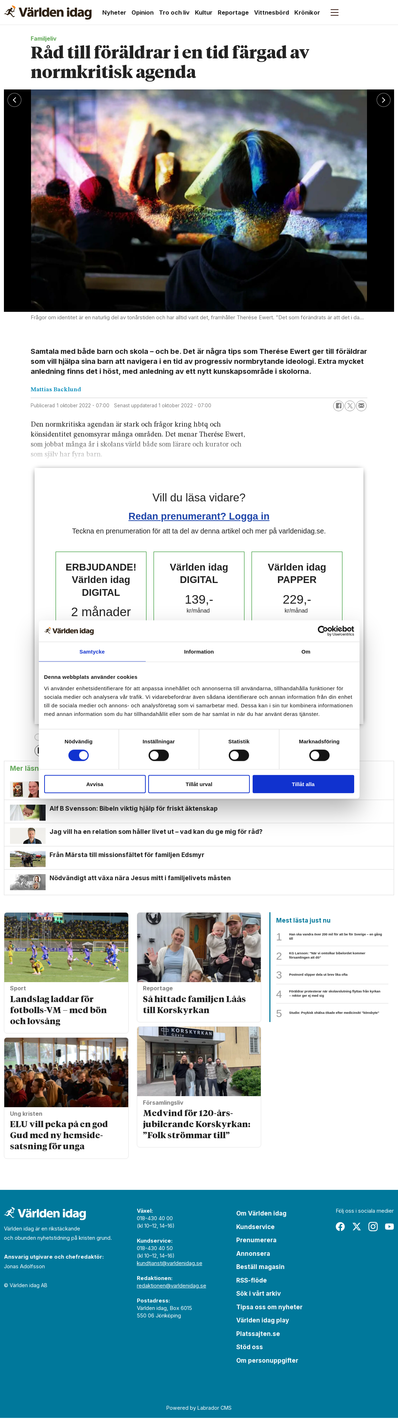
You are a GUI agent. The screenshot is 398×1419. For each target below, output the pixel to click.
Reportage (233, 12)
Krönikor (307, 12)
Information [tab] (199, 652)
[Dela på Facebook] (338, 406)
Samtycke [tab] (92, 652)
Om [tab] (305, 652)
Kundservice (255, 1228)
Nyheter (114, 12)
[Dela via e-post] (361, 406)
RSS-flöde (251, 1281)
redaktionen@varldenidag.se (171, 1286)
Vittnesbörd (271, 12)
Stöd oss (249, 1348)
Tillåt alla (303, 784)
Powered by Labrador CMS (199, 1409)
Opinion (142, 12)
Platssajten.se (258, 1334)
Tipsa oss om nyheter (269, 1308)
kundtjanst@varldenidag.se (169, 1264)
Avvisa (94, 784)
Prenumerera (256, 1241)
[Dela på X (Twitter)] (350, 406)
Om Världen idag (261, 1214)
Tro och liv (174, 12)
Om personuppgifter (267, 1361)
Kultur (203, 12)
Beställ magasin (260, 1267)
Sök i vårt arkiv (258, 1294)
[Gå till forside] (48, 12)
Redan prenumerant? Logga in (199, 516)
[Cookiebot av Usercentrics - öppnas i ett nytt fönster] (323, 631)
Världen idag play (262, 1321)
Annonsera (253, 1254)
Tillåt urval (199, 784)
